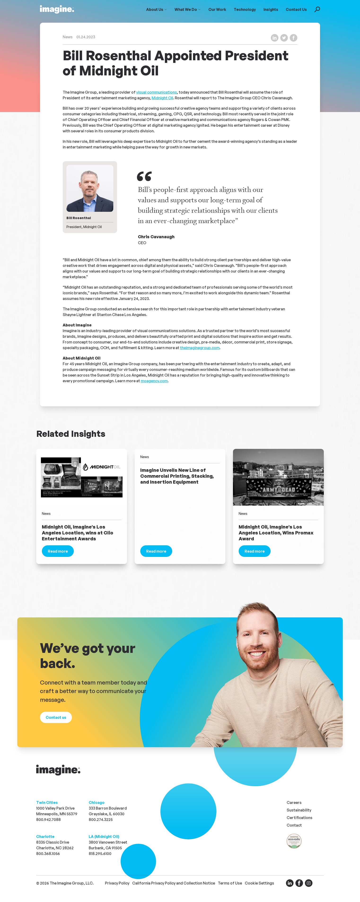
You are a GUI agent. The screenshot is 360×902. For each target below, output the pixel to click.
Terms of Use (230, 883)
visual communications (156, 92)
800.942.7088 (48, 819)
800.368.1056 (48, 853)
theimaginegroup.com (200, 347)
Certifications (299, 817)
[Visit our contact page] (56, 717)
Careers (294, 802)
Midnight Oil (162, 97)
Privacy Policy (117, 883)
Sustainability (299, 810)
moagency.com (154, 380)
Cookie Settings (259, 883)
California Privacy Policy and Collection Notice (173, 883)
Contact (294, 825)
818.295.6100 (100, 853)
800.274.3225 (101, 819)
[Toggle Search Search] (317, 9)
